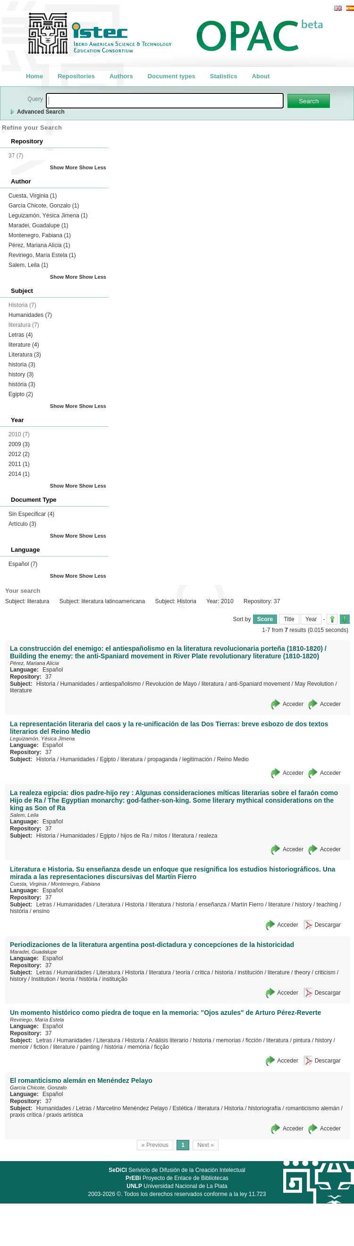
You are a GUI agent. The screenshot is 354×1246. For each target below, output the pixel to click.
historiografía (264, 1108)
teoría (183, 972)
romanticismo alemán (312, 1108)
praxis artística (64, 1115)
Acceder (293, 704)
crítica (202, 972)
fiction (41, 1047)
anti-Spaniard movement (259, 684)
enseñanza (213, 904)
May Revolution (314, 684)
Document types (171, 76)
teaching (326, 904)
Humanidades (30, 315)
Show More (64, 167)
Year (311, 619)
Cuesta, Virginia (32, 195)
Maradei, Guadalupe (38, 225)
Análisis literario (168, 1040)
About (261, 76)
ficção (161, 1047)
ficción (253, 1040)
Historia (46, 684)
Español (22, 564)
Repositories (76, 76)
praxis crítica (26, 1115)
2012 (19, 454)
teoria (67, 979)
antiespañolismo (120, 684)
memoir (19, 1047)
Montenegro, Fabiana (39, 235)
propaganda (162, 759)
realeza (208, 835)
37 (48, 676)
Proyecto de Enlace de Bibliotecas (177, 1178)
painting (90, 1047)
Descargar (328, 925)
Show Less (92, 167)
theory (302, 972)
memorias (228, 1040)
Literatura (24, 354)
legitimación (197, 759)
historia (21, 364)
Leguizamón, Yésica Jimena (48, 215)
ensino (41, 911)
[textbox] (165, 100)
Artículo (22, 524)
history (21, 374)
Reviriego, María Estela (42, 255)
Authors (121, 76)
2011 (19, 464)
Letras (20, 335)
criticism (325, 972)
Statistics (223, 76)
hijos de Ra (135, 835)
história (21, 384)
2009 (19, 444)
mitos (161, 835)
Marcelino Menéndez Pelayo (132, 1108)
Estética (183, 1108)
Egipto (20, 394)
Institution (43, 979)
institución (250, 972)
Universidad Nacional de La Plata (176, 1186)
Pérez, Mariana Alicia (39, 245)
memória (138, 1047)
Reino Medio (233, 759)
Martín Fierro (247, 904)
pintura (302, 1040)
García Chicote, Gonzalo (43, 205)
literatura (213, 684)
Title (289, 619)
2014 (19, 474)
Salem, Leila (28, 265)
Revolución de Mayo (171, 684)
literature (23, 344)
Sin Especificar (31, 514)
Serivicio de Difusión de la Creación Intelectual (177, 1170)
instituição (114, 979)
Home (34, 76)
